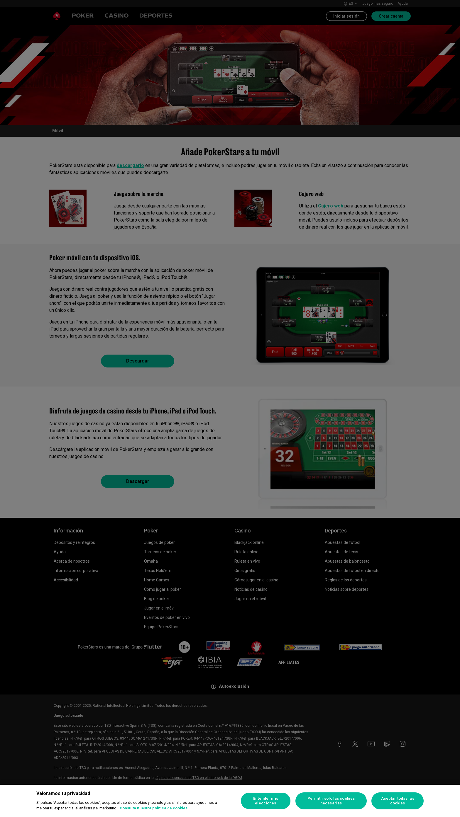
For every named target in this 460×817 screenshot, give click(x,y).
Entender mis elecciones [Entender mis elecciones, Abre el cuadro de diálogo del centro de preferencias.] (265, 800)
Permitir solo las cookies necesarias (331, 800)
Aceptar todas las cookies (397, 800)
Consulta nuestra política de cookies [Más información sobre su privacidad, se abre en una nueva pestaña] (153, 808)
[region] (230, 801)
